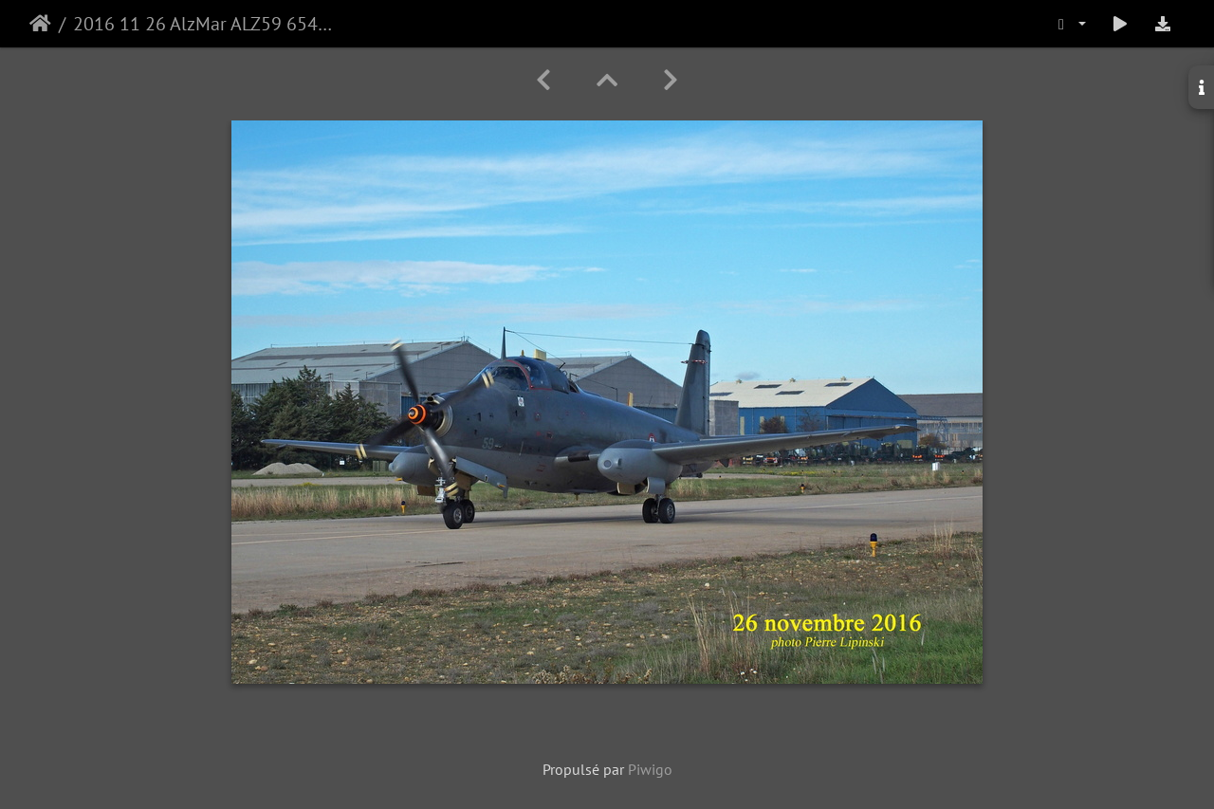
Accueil (40, 23)
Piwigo (650, 769)
